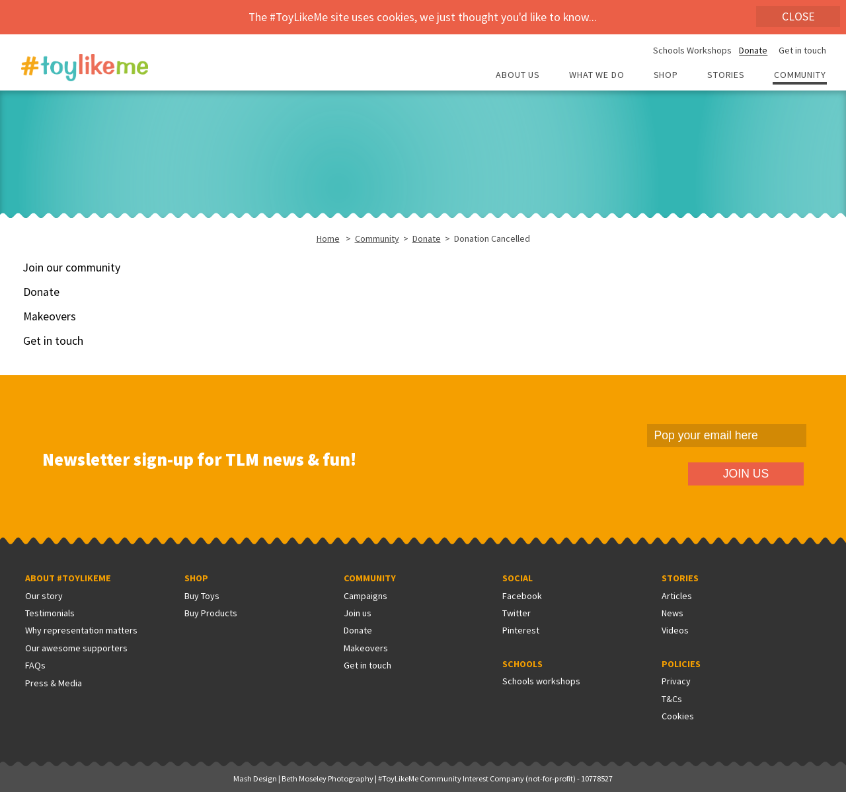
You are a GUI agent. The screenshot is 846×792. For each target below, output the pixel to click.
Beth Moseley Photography (327, 778)
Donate (753, 51)
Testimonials (50, 613)
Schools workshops (541, 681)
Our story (44, 596)
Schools (522, 664)
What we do (597, 75)
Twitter (516, 613)
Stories (726, 75)
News (672, 613)
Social (517, 578)
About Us (518, 75)
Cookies (678, 716)
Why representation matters (81, 630)
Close (798, 16)
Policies (681, 664)
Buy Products (210, 613)
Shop (666, 75)
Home (328, 238)
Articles (677, 596)
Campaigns (365, 596)
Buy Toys (201, 596)
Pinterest (520, 630)
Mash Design (255, 778)
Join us (357, 613)
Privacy (676, 681)
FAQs (35, 665)
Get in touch (802, 51)
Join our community (71, 267)
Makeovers (49, 316)
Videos (675, 630)
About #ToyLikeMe (68, 578)
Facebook (522, 596)
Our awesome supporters (76, 648)
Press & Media (53, 683)
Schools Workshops (692, 51)
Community (800, 75)
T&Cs (672, 699)
